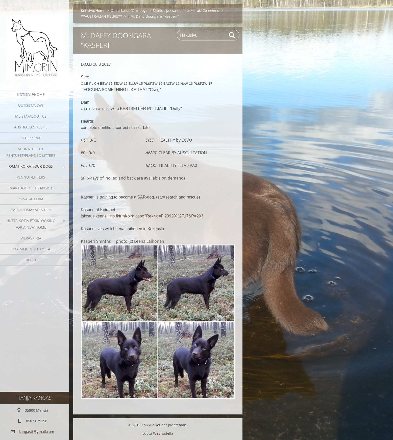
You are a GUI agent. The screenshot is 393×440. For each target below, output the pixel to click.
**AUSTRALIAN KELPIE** (101, 16)
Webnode (161, 433)
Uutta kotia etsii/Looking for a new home (30, 224)
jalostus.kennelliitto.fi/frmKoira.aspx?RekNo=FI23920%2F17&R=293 (142, 216)
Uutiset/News (31, 105)
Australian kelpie (30, 127)
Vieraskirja (31, 238)
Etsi (232, 35)
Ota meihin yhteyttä (31, 249)
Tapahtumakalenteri (31, 209)
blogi (31, 259)
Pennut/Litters (31, 177)
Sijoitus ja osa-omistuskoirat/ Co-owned (186, 10)
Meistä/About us (30, 116)
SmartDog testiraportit (31, 188)
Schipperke (31, 138)
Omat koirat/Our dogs (31, 166)
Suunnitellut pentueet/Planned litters (30, 152)
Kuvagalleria (30, 198)
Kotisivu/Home (31, 94)
